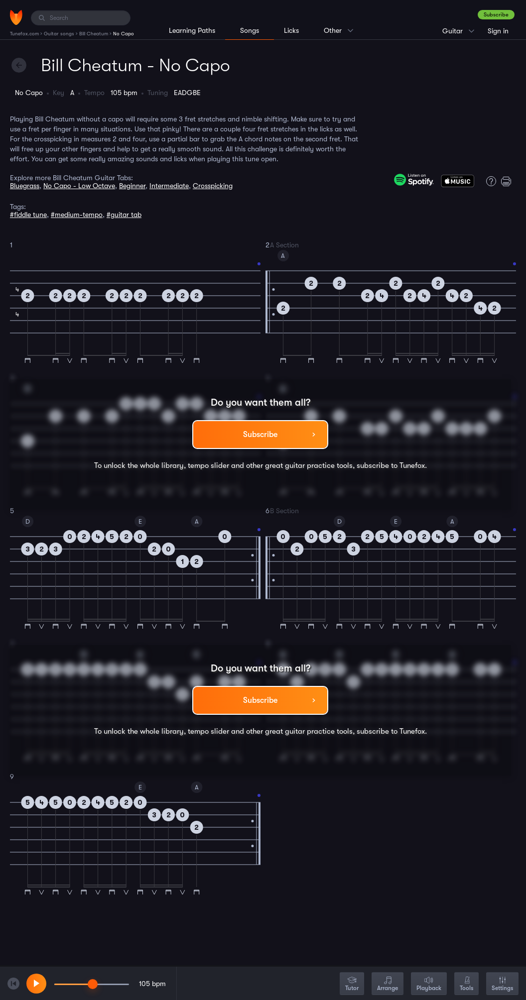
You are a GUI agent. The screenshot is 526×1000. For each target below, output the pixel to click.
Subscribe (496, 14)
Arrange (387, 984)
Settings (502, 984)
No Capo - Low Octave (79, 186)
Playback (428, 984)
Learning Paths (192, 30)
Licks (291, 30)
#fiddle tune (28, 215)
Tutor (352, 984)
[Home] (16, 17)
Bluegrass (24, 186)
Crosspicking (213, 186)
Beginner (132, 186)
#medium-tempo (77, 215)
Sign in (498, 31)
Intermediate (169, 186)
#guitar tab (124, 215)
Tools (466, 984)
